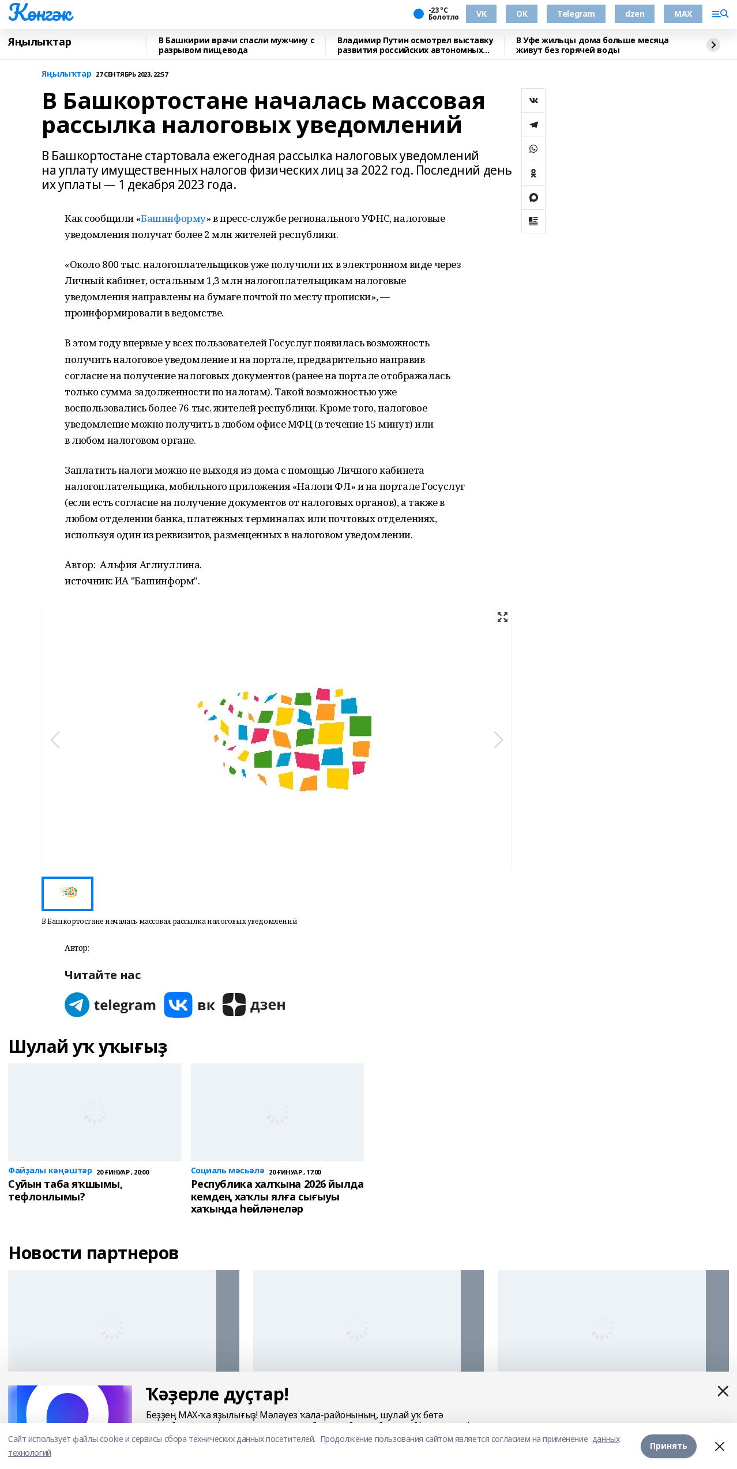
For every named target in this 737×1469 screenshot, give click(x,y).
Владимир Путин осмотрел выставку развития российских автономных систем (415, 45)
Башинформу (173, 218)
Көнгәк (39, 12)
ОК (521, 13)
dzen (634, 13)
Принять (668, 1445)
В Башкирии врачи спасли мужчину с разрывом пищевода (236, 45)
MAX (683, 13)
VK (481, 13)
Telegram (576, 13)
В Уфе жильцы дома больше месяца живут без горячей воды (592, 45)
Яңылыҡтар (39, 42)
